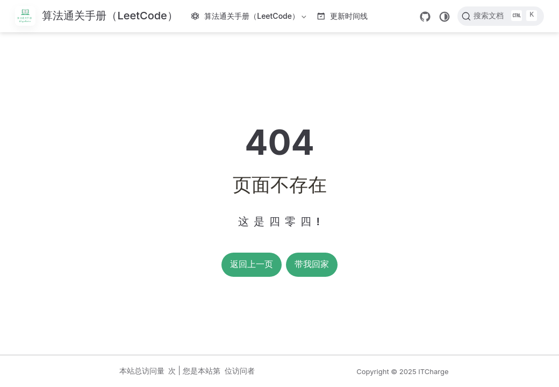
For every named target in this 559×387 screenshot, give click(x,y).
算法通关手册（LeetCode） (250, 18)
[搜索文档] (500, 16)
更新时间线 (342, 15)
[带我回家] (96, 16)
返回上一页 (251, 264)
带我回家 (312, 264)
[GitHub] (425, 16)
